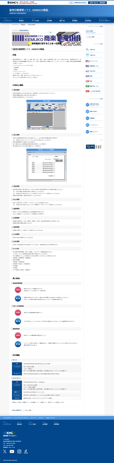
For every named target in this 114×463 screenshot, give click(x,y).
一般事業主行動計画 (50, 417)
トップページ (7, 20)
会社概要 (49, 20)
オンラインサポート (104, 20)
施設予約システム (94, 86)
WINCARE (92, 71)
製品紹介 (21, 20)
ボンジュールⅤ (94, 61)
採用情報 (74, 20)
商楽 (91, 76)
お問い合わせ (33, 417)
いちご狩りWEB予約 (95, 91)
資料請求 (92, 118)
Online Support (103, 19)
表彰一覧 (62, 20)
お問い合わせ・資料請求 (97, 3)
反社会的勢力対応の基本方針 (21, 417)
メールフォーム (94, 125)
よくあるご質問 (27, 410)
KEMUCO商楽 (89, 31)
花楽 (91, 81)
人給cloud (92, 55)
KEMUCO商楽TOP (16, 410)
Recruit (74, 19)
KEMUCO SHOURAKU (91, 32)
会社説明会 (88, 20)
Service (34, 19)
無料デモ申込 (93, 111)
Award (61, 19)
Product (21, 19)
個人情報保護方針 (7, 417)
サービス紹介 (35, 20)
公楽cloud (92, 49)
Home (5, 19)
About (48, 19)
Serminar (87, 19)
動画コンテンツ (94, 131)
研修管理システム (94, 66)
